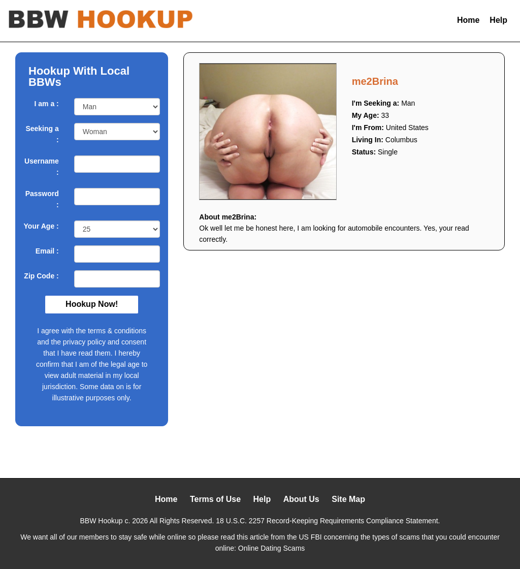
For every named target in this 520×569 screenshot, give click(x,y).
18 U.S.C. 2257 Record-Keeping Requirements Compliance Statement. (328, 521)
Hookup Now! (92, 304)
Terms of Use (215, 499)
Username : (41, 166)
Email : (47, 251)
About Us (301, 499)
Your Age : (41, 226)
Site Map (348, 499)
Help (498, 20)
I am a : (47, 104)
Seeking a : (41, 134)
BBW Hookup (101, 521)
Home (468, 20)
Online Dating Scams (271, 548)
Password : (42, 199)
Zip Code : (41, 276)
